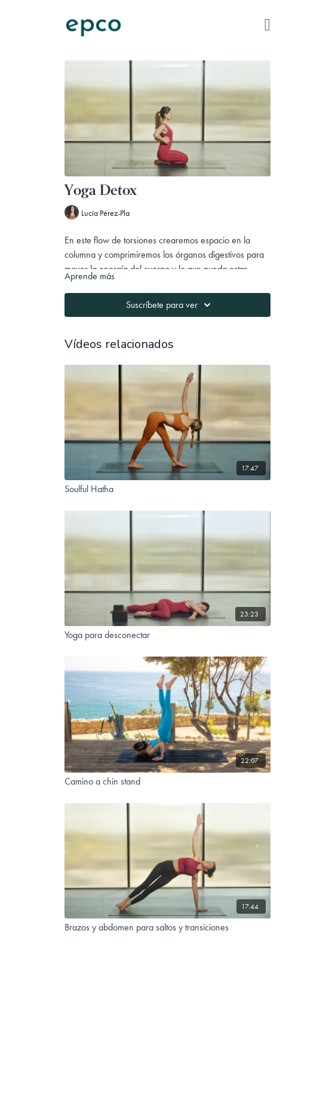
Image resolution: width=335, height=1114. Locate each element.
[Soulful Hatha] (167, 489)
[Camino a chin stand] (167, 781)
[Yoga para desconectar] (167, 635)
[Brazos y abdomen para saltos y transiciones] (167, 927)
